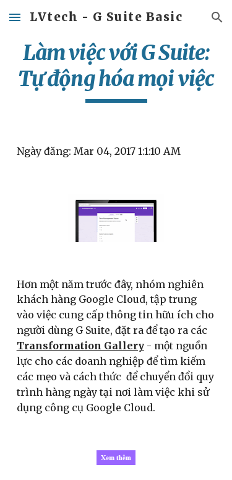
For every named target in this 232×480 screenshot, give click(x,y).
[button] (15, 17)
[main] (116, 71)
